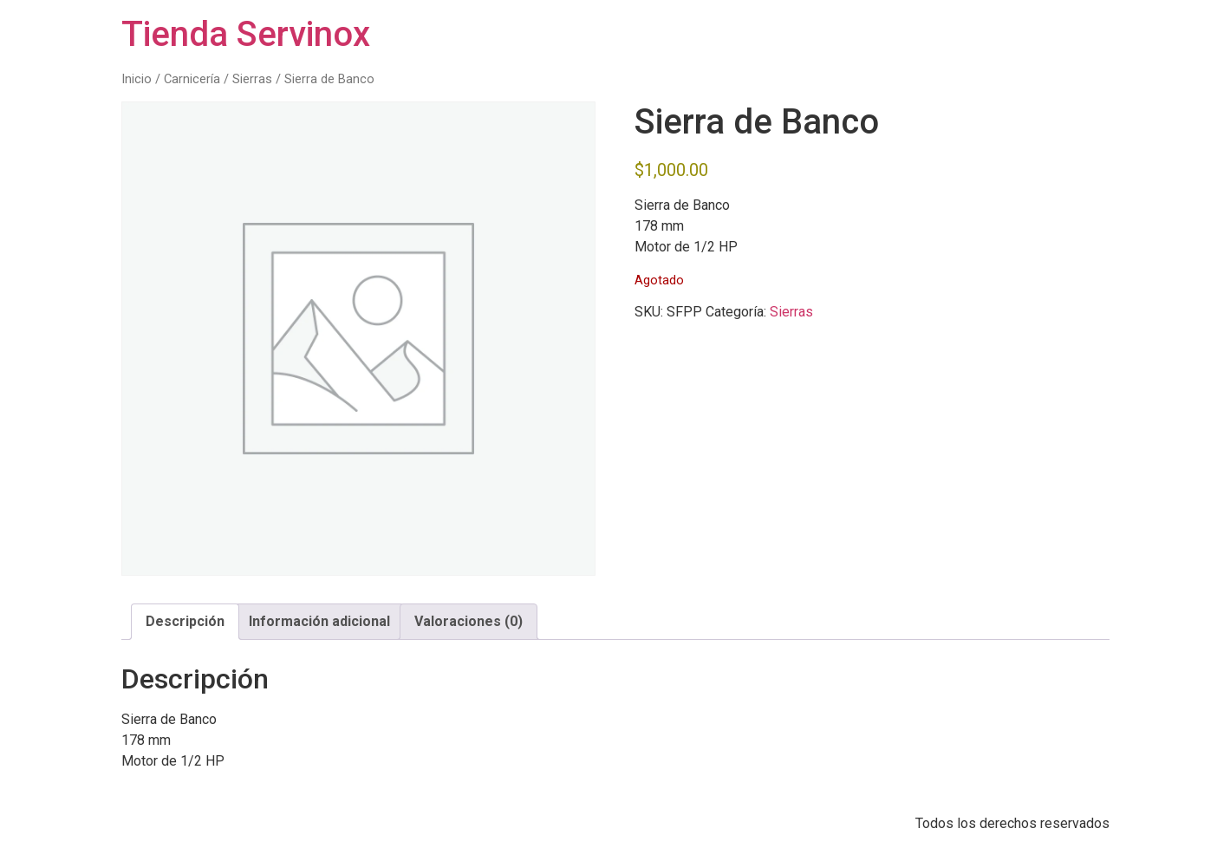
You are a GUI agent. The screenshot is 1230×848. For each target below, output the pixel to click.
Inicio (136, 79)
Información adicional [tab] (319, 621)
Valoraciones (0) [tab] (468, 621)
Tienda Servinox (245, 34)
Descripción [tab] (185, 621)
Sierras (252, 79)
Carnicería (192, 79)
